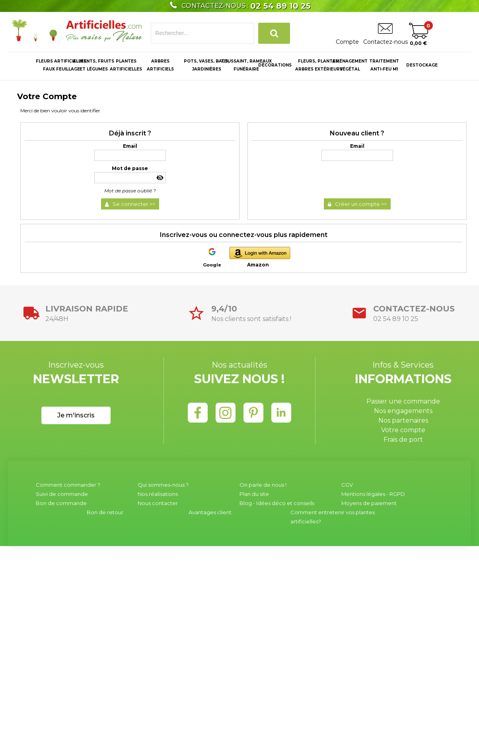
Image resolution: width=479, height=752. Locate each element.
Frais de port (403, 439)
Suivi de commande (62, 494)
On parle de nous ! (263, 485)
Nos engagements (403, 411)
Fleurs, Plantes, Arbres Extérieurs (319, 65)
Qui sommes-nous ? (163, 485)
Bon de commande (61, 503)
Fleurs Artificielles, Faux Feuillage (62, 65)
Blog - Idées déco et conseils (277, 503)
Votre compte (403, 430)
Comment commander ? (68, 485)
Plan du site (254, 494)
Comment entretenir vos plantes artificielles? (332, 517)
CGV (347, 485)
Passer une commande (403, 401)
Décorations (275, 65)
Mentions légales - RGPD (373, 494)
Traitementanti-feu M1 (384, 65)
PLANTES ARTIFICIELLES (126, 65)
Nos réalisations (158, 494)
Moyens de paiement (369, 503)
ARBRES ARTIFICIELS (160, 65)
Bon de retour (105, 512)
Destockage (422, 65)
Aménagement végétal (350, 65)
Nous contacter (158, 503)
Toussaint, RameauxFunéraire (246, 65)
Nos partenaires (403, 420)
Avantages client (210, 512)
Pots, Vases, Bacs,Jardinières (206, 65)
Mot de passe (130, 168)
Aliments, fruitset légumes (93, 65)
